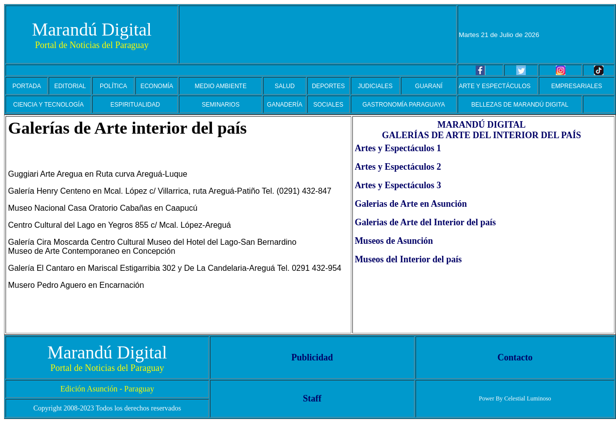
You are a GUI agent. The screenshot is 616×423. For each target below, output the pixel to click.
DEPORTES (328, 86)
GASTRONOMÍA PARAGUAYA (403, 104)
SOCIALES (328, 104)
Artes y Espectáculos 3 (398, 185)
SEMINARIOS (221, 104)
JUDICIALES (375, 86)
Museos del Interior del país (408, 259)
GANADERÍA (285, 104)
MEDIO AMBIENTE (221, 86)
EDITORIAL (70, 86)
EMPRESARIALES (576, 86)
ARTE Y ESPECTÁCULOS (494, 86)
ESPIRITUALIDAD (135, 104)
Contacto (514, 357)
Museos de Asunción (394, 241)
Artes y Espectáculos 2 (398, 167)
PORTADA (27, 86)
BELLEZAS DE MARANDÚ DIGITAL (519, 104)
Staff (312, 398)
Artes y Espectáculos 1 (398, 148)
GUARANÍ (429, 86)
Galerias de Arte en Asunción (411, 204)
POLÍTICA (113, 86)
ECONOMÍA (156, 86)
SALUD (285, 86)
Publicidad (312, 357)
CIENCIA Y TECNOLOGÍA (48, 104)
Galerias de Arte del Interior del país (425, 222)
